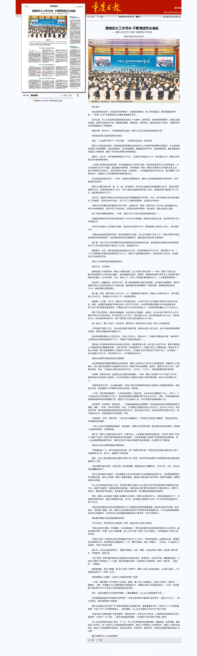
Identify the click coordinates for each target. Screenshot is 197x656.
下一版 (68, 95)
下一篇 (100, 17)
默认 (178, 17)
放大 (166, 17)
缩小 (172, 17)
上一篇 (91, 17)
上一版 (63, 95)
